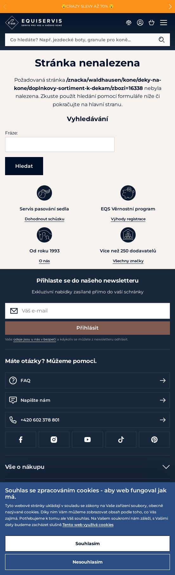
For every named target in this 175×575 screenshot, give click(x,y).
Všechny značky (128, 260)
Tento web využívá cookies (87, 524)
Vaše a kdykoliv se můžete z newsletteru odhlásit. (66, 339)
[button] (170, 6)
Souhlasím (87, 543)
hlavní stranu (105, 104)
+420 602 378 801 (87, 420)
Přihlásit (87, 328)
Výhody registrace (128, 218)
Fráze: (11, 133)
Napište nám (87, 400)
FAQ (87, 380)
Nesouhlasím (88, 562)
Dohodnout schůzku (44, 218)
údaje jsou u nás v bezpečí (34, 339)
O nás (44, 260)
